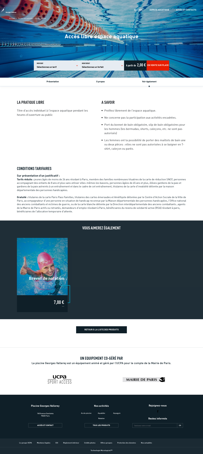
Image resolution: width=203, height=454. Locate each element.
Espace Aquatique (159, 10)
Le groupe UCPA (25, 443)
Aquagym (117, 413)
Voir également (149, 82)
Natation (101, 418)
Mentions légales (43, 443)
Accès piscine (40, 18)
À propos (100, 82)
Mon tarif (47, 65)
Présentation (53, 82)
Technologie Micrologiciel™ (101, 450)
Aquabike (101, 413)
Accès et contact (45, 425)
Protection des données (126, 443)
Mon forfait (92, 65)
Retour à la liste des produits (101, 330)
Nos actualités (146, 443)
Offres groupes (106, 443)
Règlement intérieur (71, 443)
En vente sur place (158, 65)
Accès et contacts (186, 10)
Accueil (138, 10)
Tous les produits (101, 425)
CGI (56, 443)
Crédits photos (89, 443)
